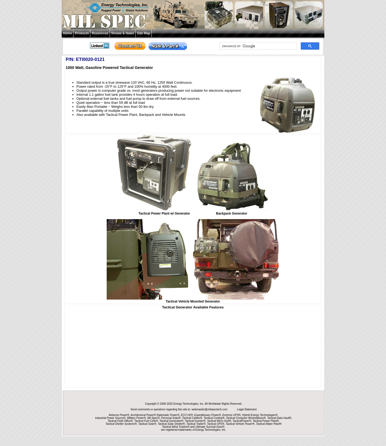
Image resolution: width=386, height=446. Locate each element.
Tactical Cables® (192, 417)
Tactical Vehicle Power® (240, 423)
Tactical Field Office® (120, 420)
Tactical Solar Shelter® (171, 423)
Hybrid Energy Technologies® (259, 415)
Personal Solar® (171, 417)
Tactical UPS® (215, 423)
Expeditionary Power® (207, 415)
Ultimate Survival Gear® (209, 426)
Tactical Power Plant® (266, 420)
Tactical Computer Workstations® (246, 417)
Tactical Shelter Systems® (121, 423)
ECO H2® (187, 415)
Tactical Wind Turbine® (176, 426)
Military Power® (136, 417)
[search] (257, 46)
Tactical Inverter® (195, 420)
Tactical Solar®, (147, 423)
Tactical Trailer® (195, 423)
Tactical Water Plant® (269, 423)
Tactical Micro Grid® (219, 420)
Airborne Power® (119, 415)
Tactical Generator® (171, 420)
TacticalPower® (242, 420)
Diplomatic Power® (168, 415)
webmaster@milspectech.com (210, 409)
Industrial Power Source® (110, 417)
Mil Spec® (153, 417)
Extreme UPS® (231, 415)
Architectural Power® (143, 415)
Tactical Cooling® (214, 417)
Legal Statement (247, 409)
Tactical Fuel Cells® (146, 420)
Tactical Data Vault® (279, 417)
